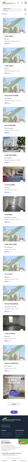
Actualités (18, 436)
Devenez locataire (6, 432)
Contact (17, 439)
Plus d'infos (14, 394)
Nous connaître (19, 432)
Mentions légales (6, 460)
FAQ (16, 438)
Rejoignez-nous (19, 434)
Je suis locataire (5, 436)
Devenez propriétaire (6, 434)
